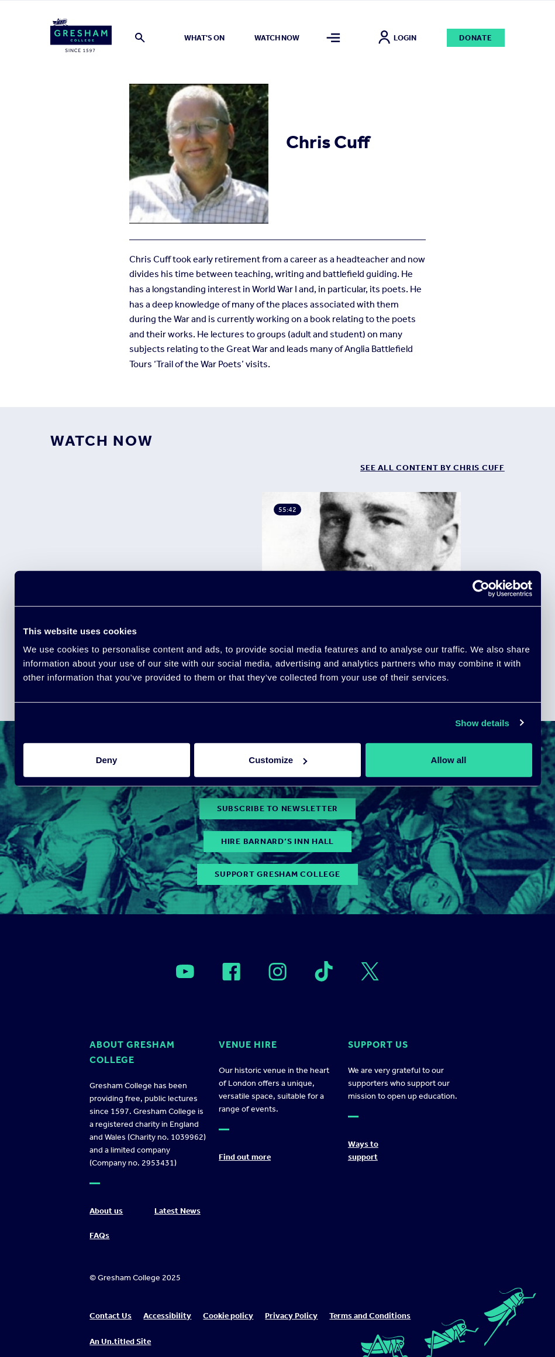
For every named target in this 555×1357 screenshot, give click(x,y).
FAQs (99, 1235)
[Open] (185, 972)
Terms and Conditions (370, 1316)
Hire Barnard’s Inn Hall (277, 841)
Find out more (245, 1157)
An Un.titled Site (120, 1341)
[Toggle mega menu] (334, 38)
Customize (278, 760)
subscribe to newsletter (277, 808)
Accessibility (167, 1316)
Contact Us (110, 1316)
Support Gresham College (277, 874)
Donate (475, 37)
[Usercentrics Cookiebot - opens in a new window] (481, 588)
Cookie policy (228, 1316)
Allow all (449, 760)
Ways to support (363, 1150)
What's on (204, 37)
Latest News (177, 1211)
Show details (482, 722)
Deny (107, 760)
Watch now (276, 37)
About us (106, 1211)
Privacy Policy (291, 1316)
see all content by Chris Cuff (432, 468)
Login (397, 37)
